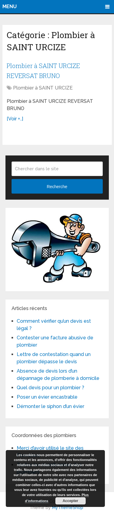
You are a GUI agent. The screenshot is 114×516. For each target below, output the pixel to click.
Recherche (57, 186)
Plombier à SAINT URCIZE (43, 88)
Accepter (70, 501)
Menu (9, 6)
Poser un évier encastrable (47, 397)
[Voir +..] (15, 119)
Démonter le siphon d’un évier (50, 406)
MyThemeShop (67, 507)
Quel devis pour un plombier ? (50, 387)
